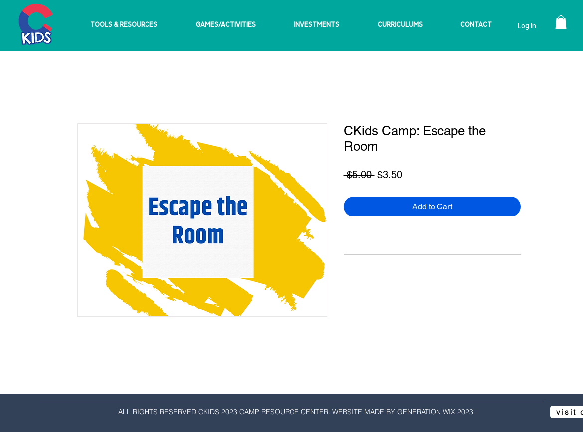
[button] (561, 22)
